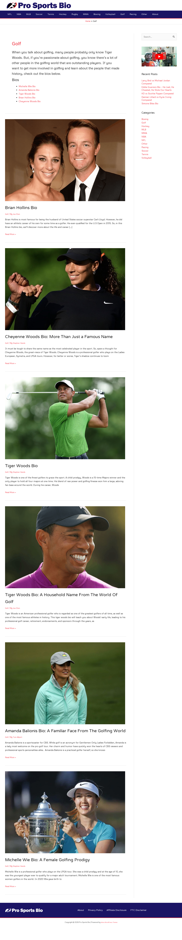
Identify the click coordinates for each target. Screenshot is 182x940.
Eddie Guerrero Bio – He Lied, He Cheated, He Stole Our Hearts (158, 88)
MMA (144, 133)
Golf (7, 214)
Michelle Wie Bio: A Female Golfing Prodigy (52, 867)
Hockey (146, 126)
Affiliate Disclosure (116, 917)
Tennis (145, 154)
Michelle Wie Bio (27, 86)
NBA (144, 136)
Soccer (145, 150)
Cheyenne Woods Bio (30, 101)
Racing (145, 147)
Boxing (145, 119)
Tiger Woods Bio (27, 93)
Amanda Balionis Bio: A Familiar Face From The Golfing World (64, 734)
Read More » (11, 234)
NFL (144, 140)
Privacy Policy (95, 917)
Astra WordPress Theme (109, 929)
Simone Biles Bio (150, 103)
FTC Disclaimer (138, 917)
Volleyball (147, 157)
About (80, 917)
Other (144, 143)
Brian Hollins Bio (27, 97)
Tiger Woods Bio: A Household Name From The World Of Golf (63, 598)
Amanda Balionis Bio (29, 90)
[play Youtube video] (159, 57)
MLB (144, 129)
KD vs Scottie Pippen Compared (158, 93)
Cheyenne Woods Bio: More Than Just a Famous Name (64, 337)
